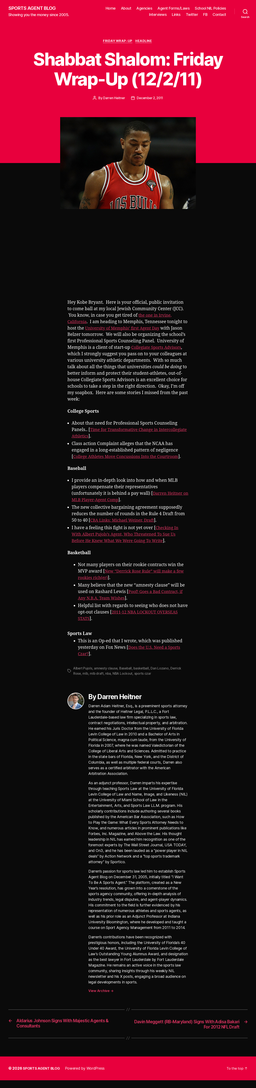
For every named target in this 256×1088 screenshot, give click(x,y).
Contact (219, 15)
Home (111, 8)
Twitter (192, 15)
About (126, 8)
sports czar (144, 681)
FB (205, 15)
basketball (143, 676)
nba (109, 681)
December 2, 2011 (150, 99)
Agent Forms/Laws (173, 8)
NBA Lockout (123, 681)
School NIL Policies (210, 8)
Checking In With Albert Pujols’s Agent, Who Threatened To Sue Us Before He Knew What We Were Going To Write (128, 542)
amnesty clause (107, 676)
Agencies (144, 8)
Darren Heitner (113, 99)
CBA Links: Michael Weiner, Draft (124, 528)
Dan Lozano (162, 676)
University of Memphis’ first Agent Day (130, 329)
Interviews (158, 15)
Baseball (127, 676)
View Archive (100, 998)
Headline (145, 42)
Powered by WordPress (87, 1076)
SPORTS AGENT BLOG (33, 8)
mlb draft (97, 681)
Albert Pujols (83, 676)
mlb (85, 681)
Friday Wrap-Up (117, 42)
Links (176, 15)
